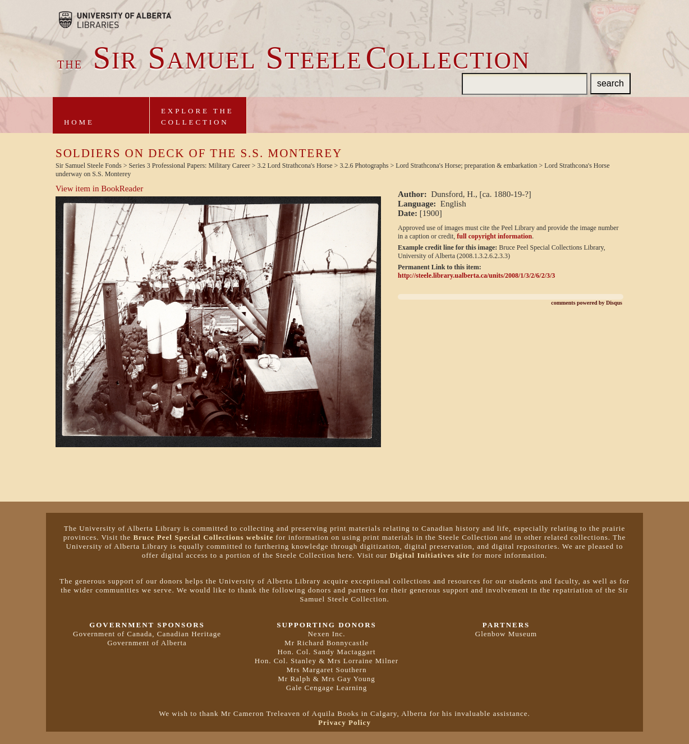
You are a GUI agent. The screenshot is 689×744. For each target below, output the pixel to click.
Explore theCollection (197, 116)
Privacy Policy (344, 722)
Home (79, 122)
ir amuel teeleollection (293, 61)
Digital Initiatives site (430, 555)
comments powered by (586, 303)
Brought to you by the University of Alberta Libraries (115, 19)
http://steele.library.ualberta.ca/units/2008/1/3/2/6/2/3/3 (476, 275)
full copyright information (494, 236)
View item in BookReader (99, 188)
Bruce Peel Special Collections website (203, 537)
